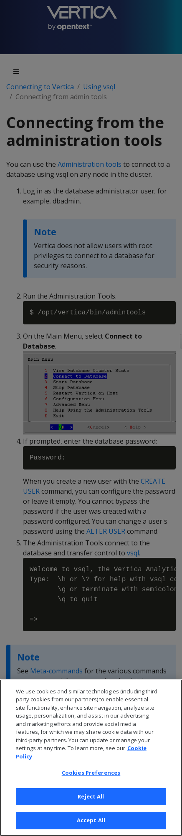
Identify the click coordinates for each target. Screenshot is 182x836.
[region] (91, 757)
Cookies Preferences (91, 772)
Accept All (91, 820)
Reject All (91, 796)
